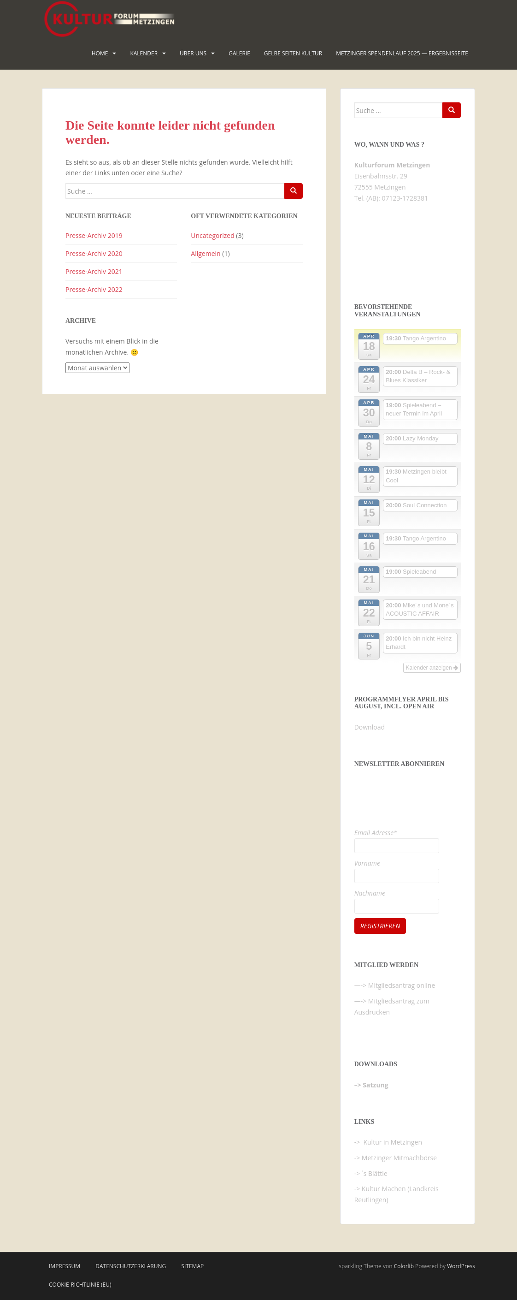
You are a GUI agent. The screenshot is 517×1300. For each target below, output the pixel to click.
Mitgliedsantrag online (401, 985)
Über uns (193, 53)
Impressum (64, 1266)
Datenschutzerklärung (130, 1266)
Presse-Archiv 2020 (94, 253)
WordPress (461, 1266)
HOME (100, 53)
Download (369, 727)
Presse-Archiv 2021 (94, 271)
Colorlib (404, 1266)
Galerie (239, 53)
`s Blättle (375, 1173)
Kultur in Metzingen (392, 1142)
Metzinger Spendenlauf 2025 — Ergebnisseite (402, 53)
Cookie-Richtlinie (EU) (80, 1284)
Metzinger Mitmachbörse (399, 1157)
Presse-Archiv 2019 (94, 235)
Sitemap (192, 1266)
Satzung (375, 1084)
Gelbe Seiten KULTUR (293, 53)
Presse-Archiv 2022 (94, 289)
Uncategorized (212, 235)
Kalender (144, 53)
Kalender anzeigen (432, 668)
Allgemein (205, 253)
